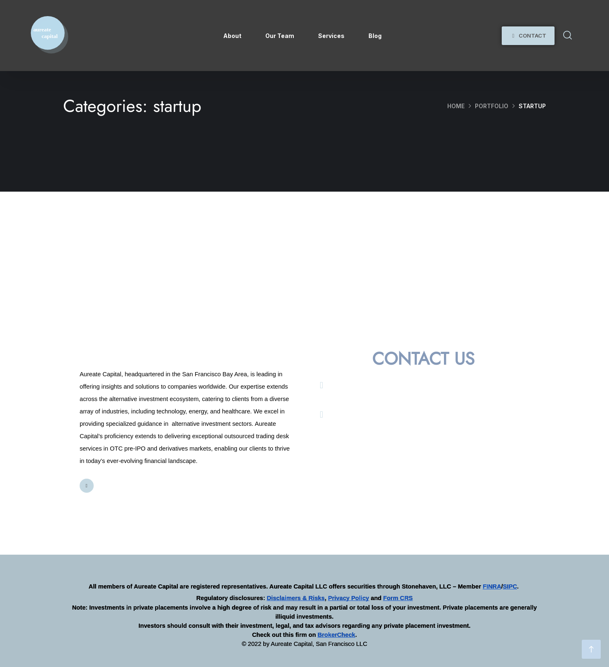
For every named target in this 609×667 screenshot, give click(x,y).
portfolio (491, 105)
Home (456, 105)
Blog (375, 35)
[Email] (321, 385)
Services (331, 35)
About (232, 35)
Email (343, 384)
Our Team (279, 35)
